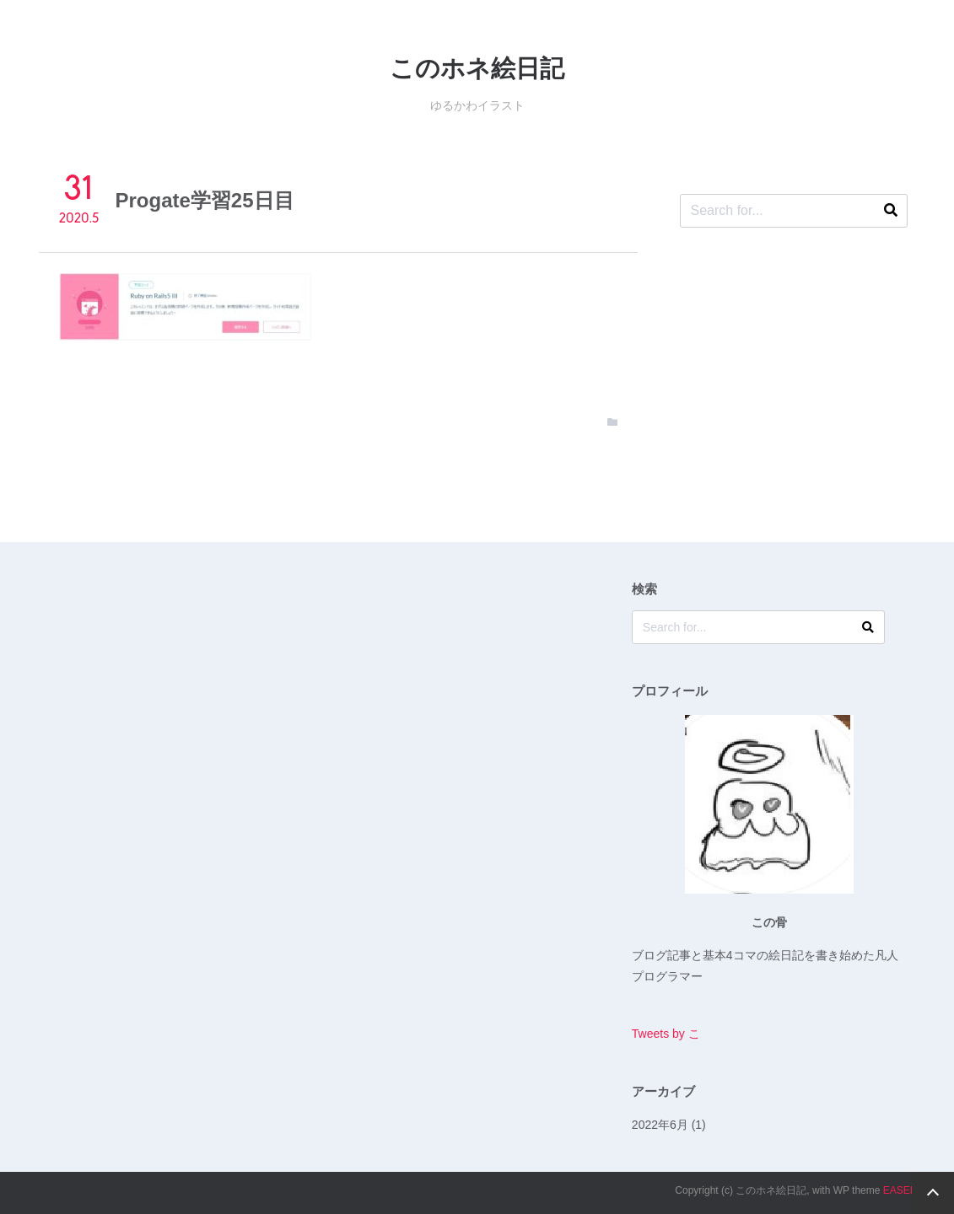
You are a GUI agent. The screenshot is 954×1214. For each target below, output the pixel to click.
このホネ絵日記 (477, 68)
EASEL (899, 1190)
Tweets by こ (666, 1033)
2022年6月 (660, 1124)
